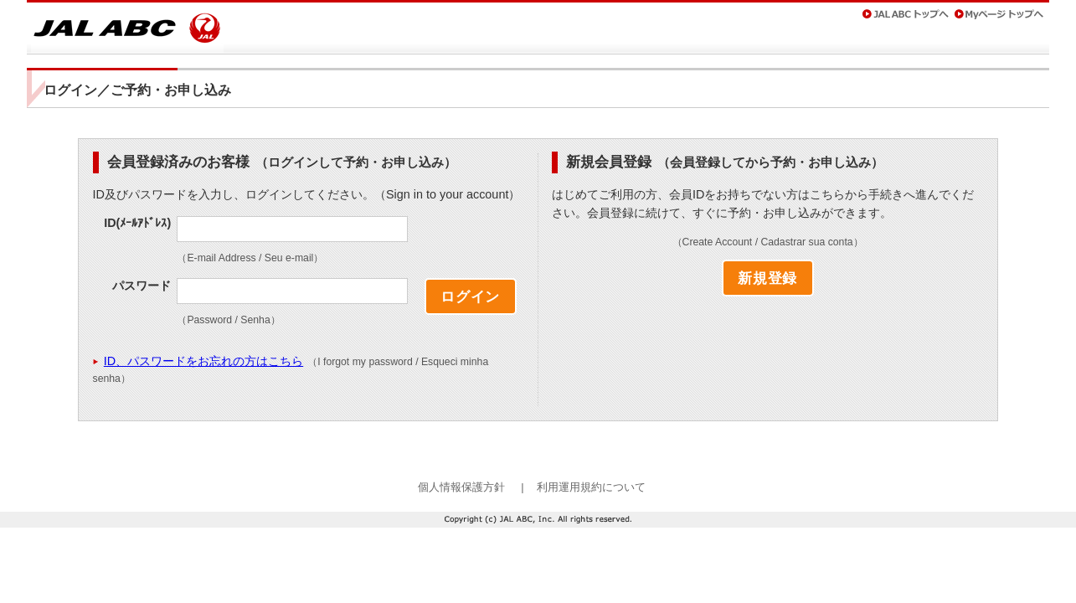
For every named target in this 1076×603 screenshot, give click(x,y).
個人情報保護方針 (461, 487)
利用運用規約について (591, 487)
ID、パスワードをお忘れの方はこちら (203, 361)
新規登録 (767, 278)
